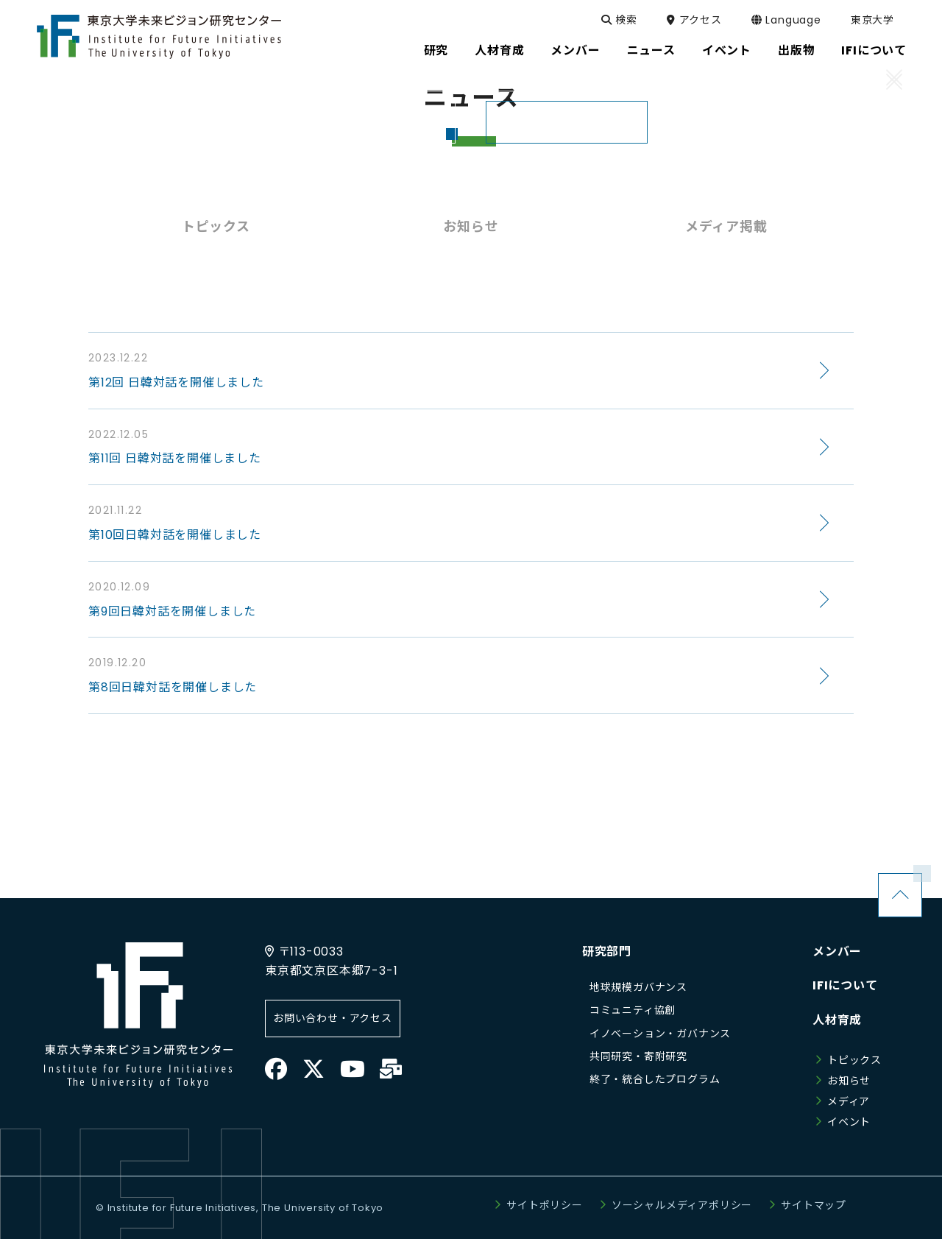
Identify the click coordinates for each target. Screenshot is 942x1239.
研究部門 (606, 951)
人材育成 (837, 1020)
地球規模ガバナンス (638, 987)
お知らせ (470, 226)
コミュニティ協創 (632, 1010)
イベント (849, 1122)
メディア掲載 (726, 226)
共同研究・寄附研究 (638, 1056)
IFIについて (845, 985)
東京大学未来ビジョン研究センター (159, 37)
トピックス (216, 226)
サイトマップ (813, 1205)
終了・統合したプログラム (654, 1079)
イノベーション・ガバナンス (660, 1033)
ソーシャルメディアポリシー (682, 1205)
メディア (848, 1101)
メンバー (837, 951)
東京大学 (883, 20)
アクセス (705, 20)
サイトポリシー (544, 1205)
